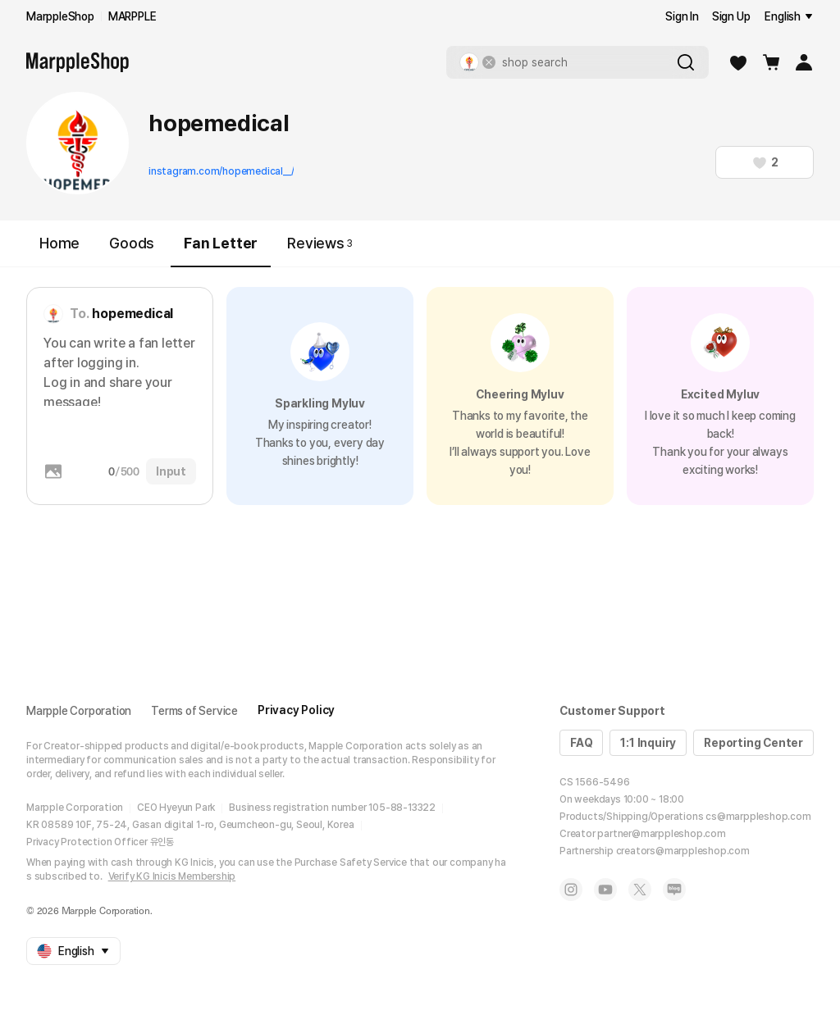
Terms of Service (194, 710)
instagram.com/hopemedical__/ (221, 171)
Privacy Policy (296, 710)
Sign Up (731, 16)
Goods (131, 243)
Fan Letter (221, 250)
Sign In (682, 16)
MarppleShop (60, 16)
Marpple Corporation (78, 710)
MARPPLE (132, 16)
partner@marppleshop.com (661, 834)
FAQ (581, 742)
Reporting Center (753, 742)
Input (171, 471)
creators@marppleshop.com (683, 851)
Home (59, 243)
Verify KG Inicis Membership (172, 876)
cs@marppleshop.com (757, 816)
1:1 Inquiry (648, 742)
